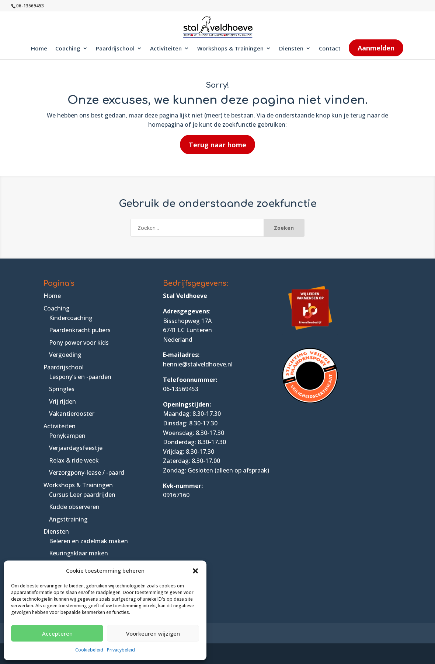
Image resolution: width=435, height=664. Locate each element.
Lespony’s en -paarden (80, 377)
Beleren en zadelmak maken (88, 541)
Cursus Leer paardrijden (82, 495)
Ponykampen (67, 436)
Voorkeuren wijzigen (153, 633)
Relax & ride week (74, 460)
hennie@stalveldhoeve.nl (198, 364)
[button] (195, 571)
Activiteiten (166, 49)
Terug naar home (217, 144)
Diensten (291, 49)
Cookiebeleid (89, 650)
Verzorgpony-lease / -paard (86, 472)
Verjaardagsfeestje (75, 448)
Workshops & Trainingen (230, 49)
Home (39, 49)
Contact (330, 49)
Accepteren (57, 633)
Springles (61, 389)
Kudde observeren (74, 507)
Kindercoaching (71, 318)
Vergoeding (65, 355)
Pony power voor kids (79, 342)
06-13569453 (180, 389)
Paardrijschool (115, 49)
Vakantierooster (71, 414)
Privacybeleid (121, 650)
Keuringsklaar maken (78, 553)
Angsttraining (68, 519)
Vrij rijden (62, 401)
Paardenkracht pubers (80, 330)
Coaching (67, 49)
